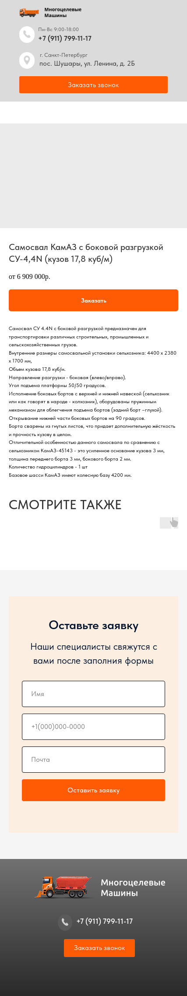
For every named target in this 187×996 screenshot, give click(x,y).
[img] (27, 34)
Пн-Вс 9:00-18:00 (58, 29)
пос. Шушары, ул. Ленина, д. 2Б (87, 63)
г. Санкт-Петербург (64, 55)
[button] (93, 84)
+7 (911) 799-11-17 (65, 38)
